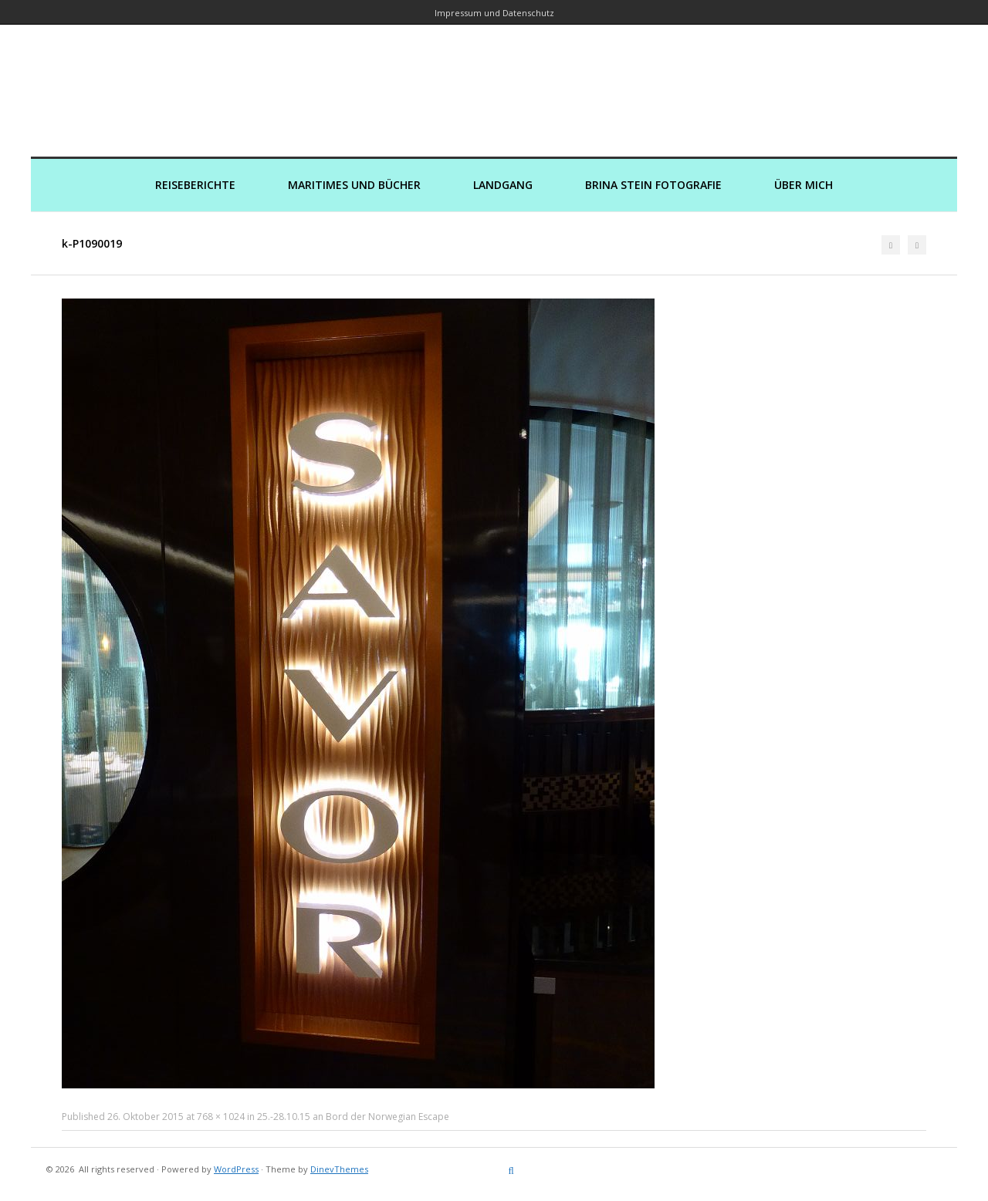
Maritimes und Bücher (354, 184)
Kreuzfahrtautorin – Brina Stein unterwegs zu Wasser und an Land (494, 80)
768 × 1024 (221, 1116)
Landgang (503, 184)
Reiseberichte (195, 184)
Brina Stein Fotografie (653, 184)
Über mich (803, 184)
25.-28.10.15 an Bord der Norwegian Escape (353, 1116)
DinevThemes (339, 1169)
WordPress (236, 1169)
